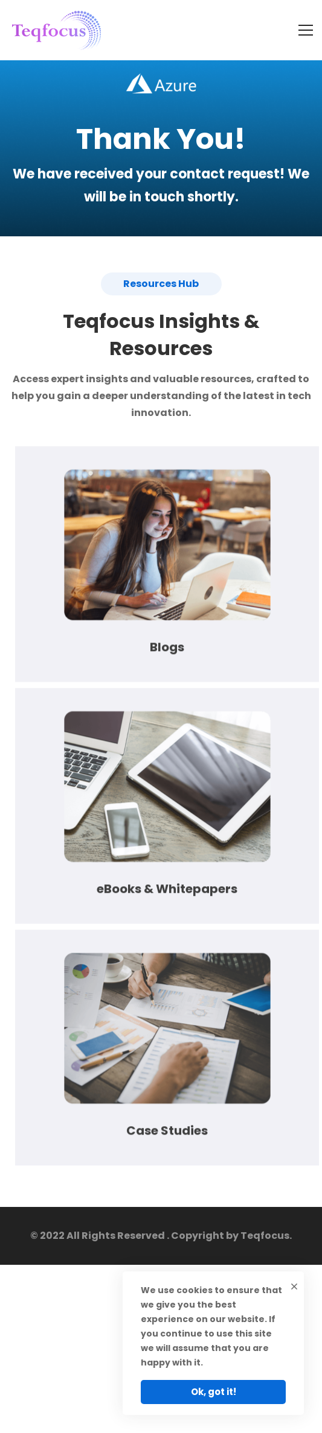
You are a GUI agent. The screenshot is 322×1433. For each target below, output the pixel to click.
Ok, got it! (213, 1391)
